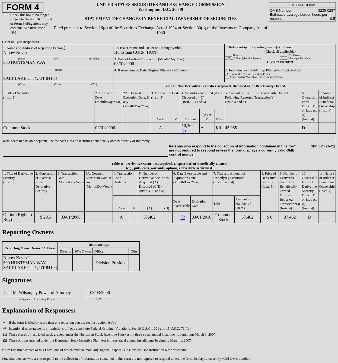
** (20, 298)
